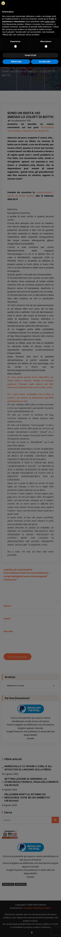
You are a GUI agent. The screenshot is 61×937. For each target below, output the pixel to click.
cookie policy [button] (49, 21)
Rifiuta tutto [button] (16, 62)
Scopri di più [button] (30, 55)
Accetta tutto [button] (44, 62)
